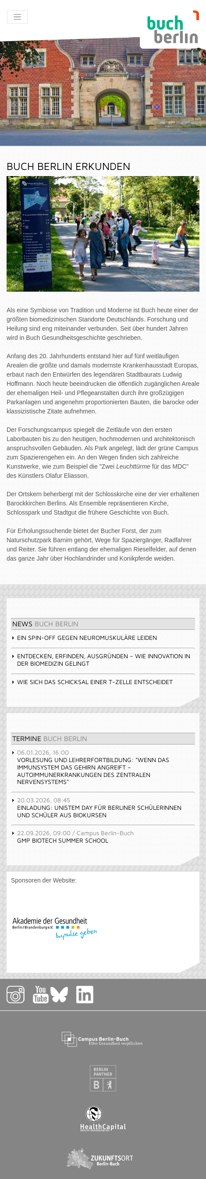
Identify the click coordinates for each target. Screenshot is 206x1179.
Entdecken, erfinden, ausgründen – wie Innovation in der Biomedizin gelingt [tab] (100, 659)
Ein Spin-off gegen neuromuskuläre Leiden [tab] (84, 637)
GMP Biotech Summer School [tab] (72, 836)
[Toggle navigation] (17, 17)
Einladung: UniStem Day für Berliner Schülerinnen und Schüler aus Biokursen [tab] (96, 807)
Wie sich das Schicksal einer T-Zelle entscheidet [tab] (92, 681)
